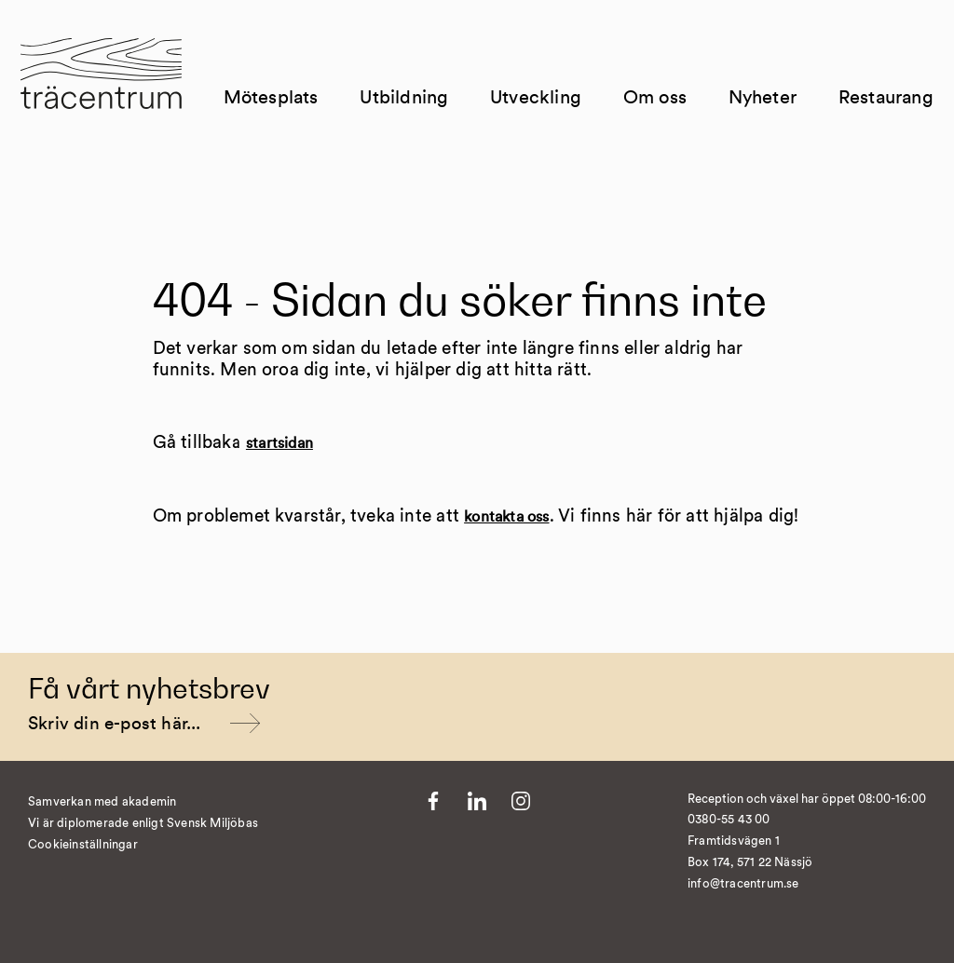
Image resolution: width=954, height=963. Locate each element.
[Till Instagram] (520, 801)
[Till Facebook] (433, 801)
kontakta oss (506, 516)
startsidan (279, 443)
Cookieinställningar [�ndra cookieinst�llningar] (83, 845)
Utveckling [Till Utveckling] (552, 131)
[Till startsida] (123, 111)
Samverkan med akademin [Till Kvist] (102, 802)
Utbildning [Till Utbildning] (420, 131)
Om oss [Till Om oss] (655, 121)
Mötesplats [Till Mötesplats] (287, 131)
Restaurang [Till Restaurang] (878, 131)
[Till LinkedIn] (477, 801)
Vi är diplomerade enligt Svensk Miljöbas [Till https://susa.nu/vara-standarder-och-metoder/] (143, 824)
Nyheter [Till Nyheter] (755, 131)
